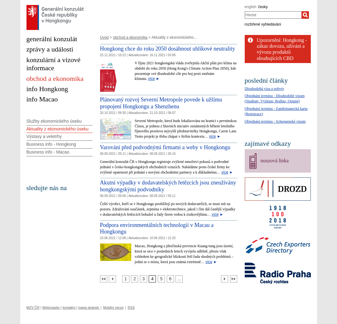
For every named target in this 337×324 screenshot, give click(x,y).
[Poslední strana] (233, 278)
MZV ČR (33, 307)
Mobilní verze (113, 307)
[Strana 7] (179, 278)
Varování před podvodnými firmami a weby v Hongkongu (165, 147)
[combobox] (273, 15)
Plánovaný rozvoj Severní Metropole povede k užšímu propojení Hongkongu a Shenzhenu (161, 103)
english (251, 7)
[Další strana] (224, 278)
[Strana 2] (134, 278)
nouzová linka (275, 160)
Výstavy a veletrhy (44, 136)
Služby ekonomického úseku (54, 121)
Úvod (104, 37)
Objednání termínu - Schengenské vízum (275, 121)
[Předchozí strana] (112, 278)
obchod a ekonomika (130, 37)
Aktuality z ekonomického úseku (57, 128)
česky (263, 7)
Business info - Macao (48, 152)
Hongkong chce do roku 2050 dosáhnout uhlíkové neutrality (167, 49)
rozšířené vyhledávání (263, 24)
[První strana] (103, 278)
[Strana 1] (125, 278)
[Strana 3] (143, 278)
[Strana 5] (161, 278)
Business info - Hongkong (51, 144)
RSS (131, 307)
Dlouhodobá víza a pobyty (264, 88)
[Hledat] (305, 15)
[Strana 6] (170, 278)
